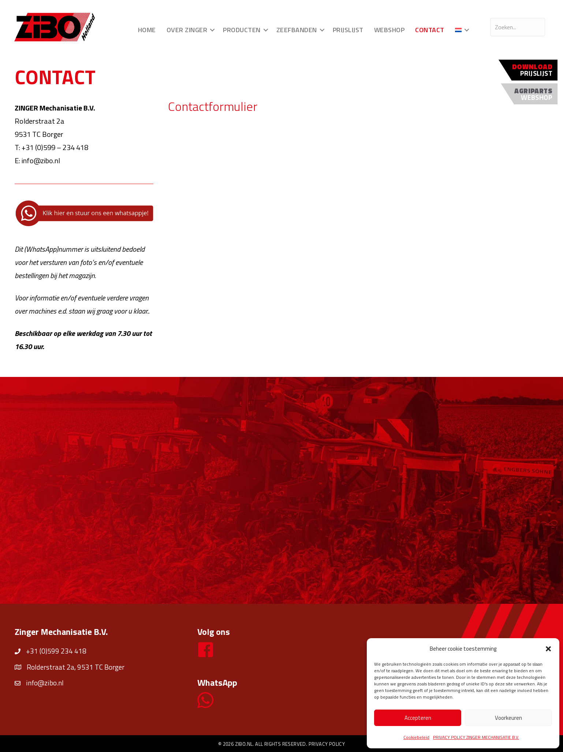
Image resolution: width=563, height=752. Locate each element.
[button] (548, 648)
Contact (429, 30)
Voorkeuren (508, 718)
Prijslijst (347, 30)
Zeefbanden (296, 30)
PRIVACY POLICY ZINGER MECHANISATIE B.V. (476, 737)
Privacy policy (327, 744)
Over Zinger (186, 30)
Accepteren (417, 718)
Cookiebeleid (416, 737)
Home (147, 30)
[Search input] (517, 27)
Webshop (389, 30)
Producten (242, 30)
